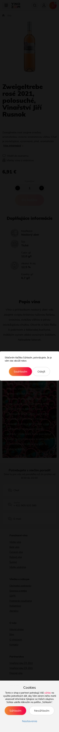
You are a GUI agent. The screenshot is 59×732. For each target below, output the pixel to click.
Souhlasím (20, 371)
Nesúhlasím (41, 710)
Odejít (41, 371)
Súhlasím (15, 710)
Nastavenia (29, 721)
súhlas (47, 692)
